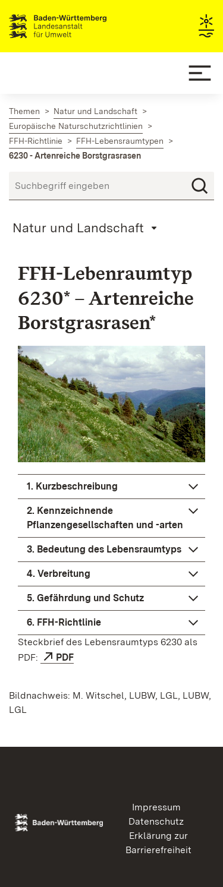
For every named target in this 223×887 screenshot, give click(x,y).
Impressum (156, 807)
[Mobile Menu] (200, 73)
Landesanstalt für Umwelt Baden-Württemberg (79, 26)
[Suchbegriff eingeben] (111, 186)
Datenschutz (156, 821)
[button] (111, 486)
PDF (65, 657)
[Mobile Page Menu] (86, 227)
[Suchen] (200, 186)
